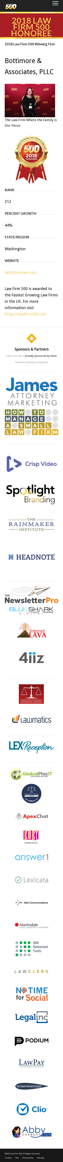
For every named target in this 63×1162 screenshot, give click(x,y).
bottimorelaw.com (20, 272)
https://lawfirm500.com (25, 314)
